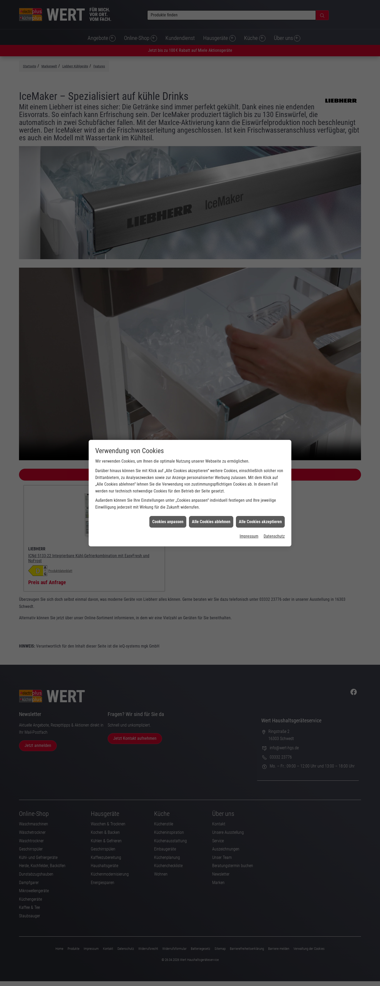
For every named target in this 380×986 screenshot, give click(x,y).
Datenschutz (274, 525)
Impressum (249, 525)
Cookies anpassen (167, 511)
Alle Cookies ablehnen (211, 511)
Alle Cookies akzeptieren (260, 511)
